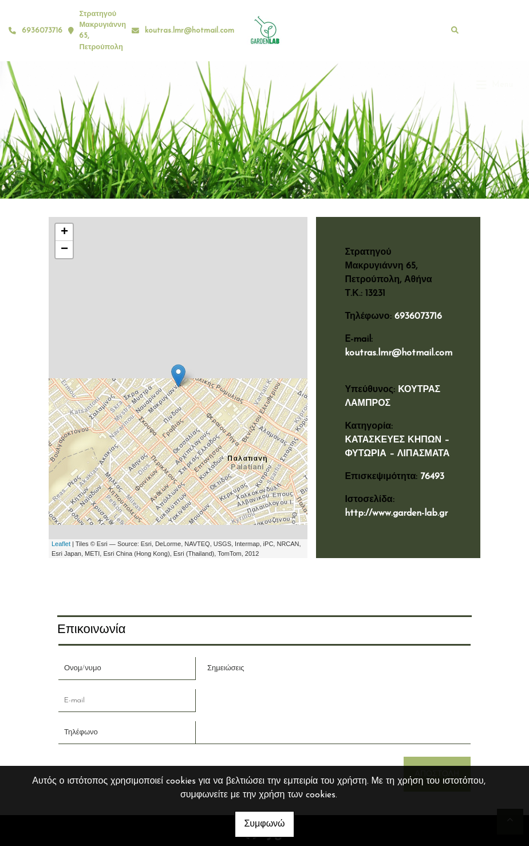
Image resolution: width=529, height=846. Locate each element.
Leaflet (61, 543)
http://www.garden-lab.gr (396, 513)
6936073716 (418, 316)
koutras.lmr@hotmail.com (189, 30)
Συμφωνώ (264, 824)
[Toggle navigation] (495, 30)
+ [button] (64, 232)
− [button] (64, 249)
